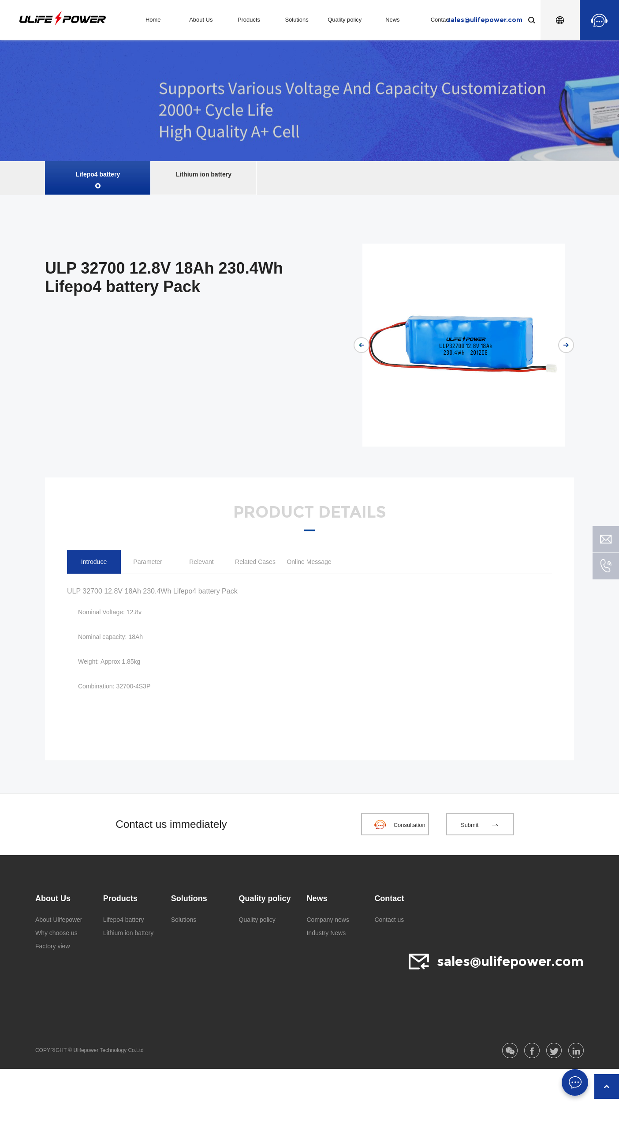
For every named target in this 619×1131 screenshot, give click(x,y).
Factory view (52, 946)
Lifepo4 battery (98, 174)
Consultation (409, 825)
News (392, 19)
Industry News (326, 932)
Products (249, 19)
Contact (441, 19)
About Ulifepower (58, 919)
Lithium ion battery (203, 174)
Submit (469, 825)
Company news (327, 919)
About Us (201, 19)
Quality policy (345, 19)
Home (153, 19)
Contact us (389, 919)
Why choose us (56, 932)
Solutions (296, 19)
